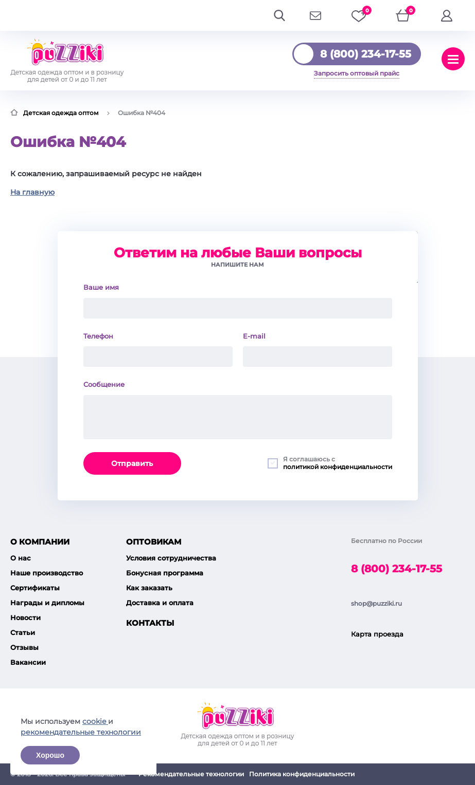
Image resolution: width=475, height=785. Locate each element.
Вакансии (28, 662)
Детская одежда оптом (61, 113)
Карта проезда (377, 634)
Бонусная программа (164, 573)
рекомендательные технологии (81, 732)
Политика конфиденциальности (302, 774)
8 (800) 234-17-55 (365, 54)
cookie (95, 721)
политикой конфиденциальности (337, 467)
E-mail (254, 336)
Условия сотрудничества (171, 558)
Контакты (150, 623)
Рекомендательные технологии (191, 774)
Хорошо (50, 755)
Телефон (98, 336)
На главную (32, 192)
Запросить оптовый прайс (356, 73)
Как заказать (149, 588)
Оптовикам (153, 542)
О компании (39, 542)
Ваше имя (101, 287)
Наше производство (46, 573)
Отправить (132, 463)
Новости (25, 617)
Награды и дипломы (47, 603)
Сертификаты (35, 588)
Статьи (22, 632)
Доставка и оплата (159, 603)
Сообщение (104, 384)
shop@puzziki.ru (376, 603)
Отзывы (24, 647)
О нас (20, 558)
